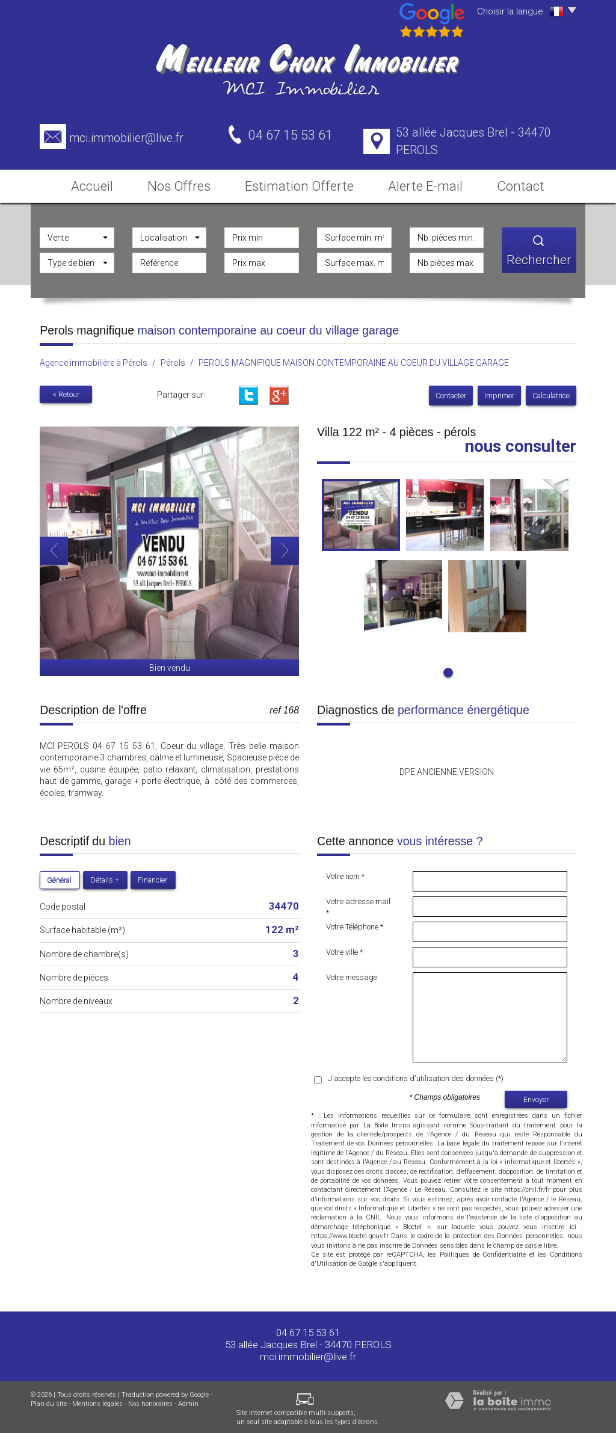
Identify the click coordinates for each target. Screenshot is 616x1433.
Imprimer (499, 391)
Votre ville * (344, 949)
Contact (529, 182)
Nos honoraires (150, 1401)
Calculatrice (551, 391)
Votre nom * (345, 873)
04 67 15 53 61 (308, 1329)
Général (59, 876)
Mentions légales (97, 1401)
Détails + (104, 876)
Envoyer (536, 1095)
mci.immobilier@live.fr (126, 138)
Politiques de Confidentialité (483, 1251)
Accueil (86, 182)
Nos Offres (185, 182)
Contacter (451, 391)
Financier (152, 876)
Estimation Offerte (305, 182)
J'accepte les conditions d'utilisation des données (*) (416, 1075)
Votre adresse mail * (358, 904)
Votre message (351, 974)
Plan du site (49, 1401)
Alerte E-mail (426, 182)
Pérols (173, 359)
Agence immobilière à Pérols (93, 359)
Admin (188, 1401)
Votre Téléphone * (354, 923)
